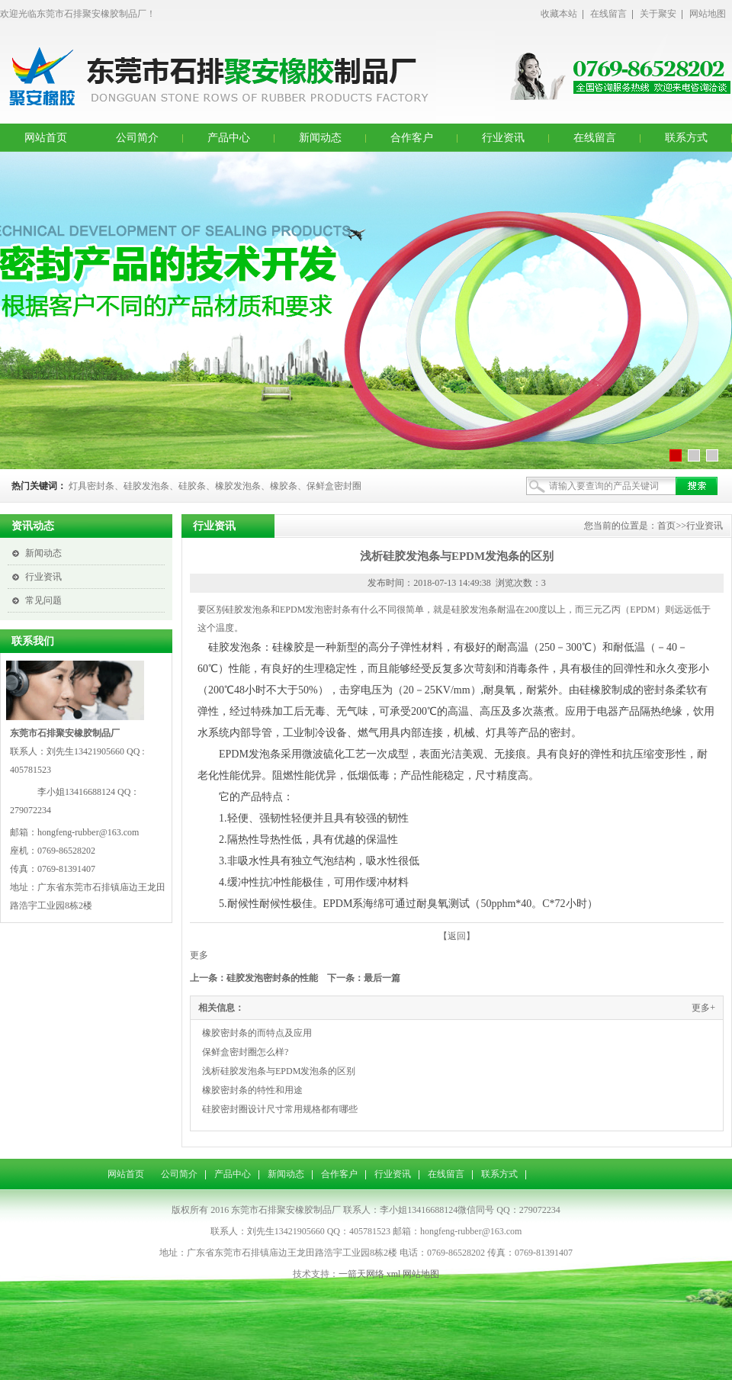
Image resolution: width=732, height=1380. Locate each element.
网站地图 (707, 13)
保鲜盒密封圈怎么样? (245, 1052)
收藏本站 (559, 13)
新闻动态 (320, 137)
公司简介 (137, 137)
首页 (666, 525)
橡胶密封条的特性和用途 (252, 1090)
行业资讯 (503, 137)
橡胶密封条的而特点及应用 (257, 1033)
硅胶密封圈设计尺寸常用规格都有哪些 (280, 1109)
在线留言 (608, 13)
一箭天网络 (361, 1274)
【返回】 (456, 936)
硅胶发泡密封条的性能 (272, 978)
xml (394, 1274)
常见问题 (43, 600)
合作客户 (411, 137)
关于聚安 (658, 13)
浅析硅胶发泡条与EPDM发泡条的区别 (278, 1071)
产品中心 (228, 137)
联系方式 (686, 137)
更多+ (703, 1007)
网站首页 (45, 137)
